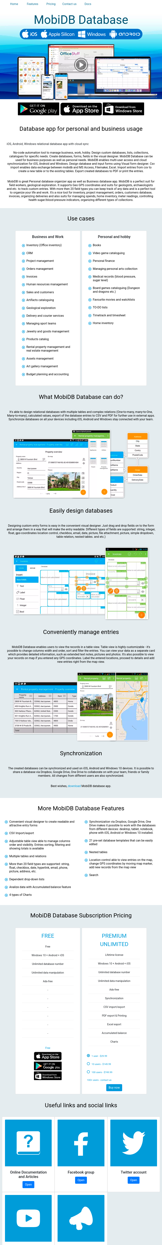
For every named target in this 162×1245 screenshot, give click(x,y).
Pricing (51, 4)
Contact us (69, 4)
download (74, 786)
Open (28, 1184)
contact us (105, 1080)
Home (14, 4)
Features (32, 4)
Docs (88, 4)
